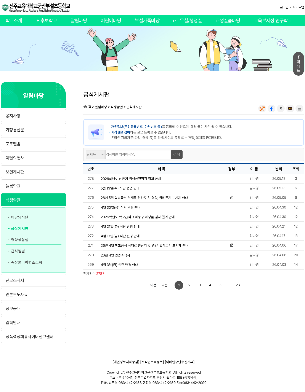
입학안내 (13, 322)
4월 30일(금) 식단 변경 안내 (120, 207)
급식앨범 (18, 251)
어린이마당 (111, 21)
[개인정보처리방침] (125, 362)
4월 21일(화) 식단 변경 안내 (120, 226)
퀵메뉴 (298, 66)
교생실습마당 (227, 21)
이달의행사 (15, 158)
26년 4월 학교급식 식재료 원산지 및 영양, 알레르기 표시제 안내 (144, 245)
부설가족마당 (147, 21)
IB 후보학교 (46, 21)
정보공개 (13, 308)
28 (223, 285)
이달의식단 (19, 217)
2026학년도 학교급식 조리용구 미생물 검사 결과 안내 (138, 217)
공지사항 (13, 115)
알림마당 (79, 21)
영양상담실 (19, 239)
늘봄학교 (13, 186)
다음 (234, 285)
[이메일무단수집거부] (180, 362)
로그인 (284, 7)
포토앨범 (13, 144)
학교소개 (13, 21)
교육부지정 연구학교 (273, 21)
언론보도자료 (17, 294)
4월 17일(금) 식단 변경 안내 (120, 236)
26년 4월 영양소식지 (115, 255)
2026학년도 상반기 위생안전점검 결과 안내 (131, 179)
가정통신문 (15, 129)
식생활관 (13, 200)
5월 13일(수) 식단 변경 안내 (120, 188)
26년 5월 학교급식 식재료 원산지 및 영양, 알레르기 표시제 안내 (144, 198)
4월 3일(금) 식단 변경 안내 (119, 265)
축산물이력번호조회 (26, 262)
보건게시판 (15, 172)
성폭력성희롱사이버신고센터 (29, 336)
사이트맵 (298, 7)
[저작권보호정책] (152, 362)
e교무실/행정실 (187, 21)
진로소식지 (15, 280)
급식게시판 (19, 228)
